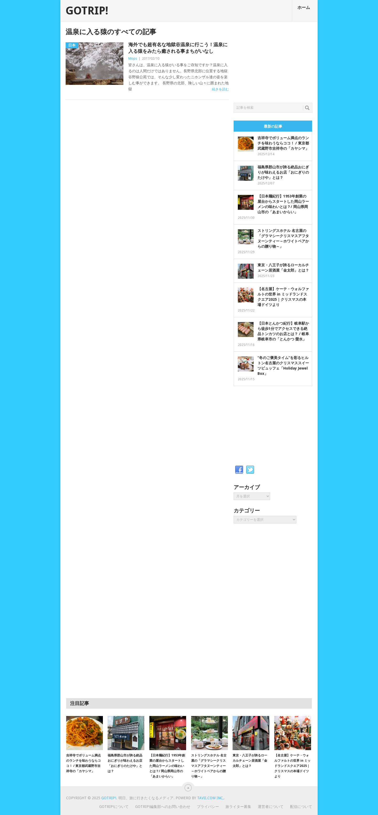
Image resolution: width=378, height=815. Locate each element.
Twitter (250, 470)
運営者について (271, 806)
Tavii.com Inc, (210, 798)
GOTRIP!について (114, 806)
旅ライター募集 (238, 806)
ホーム (303, 7)
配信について (301, 806)
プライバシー (208, 806)
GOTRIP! (87, 10)
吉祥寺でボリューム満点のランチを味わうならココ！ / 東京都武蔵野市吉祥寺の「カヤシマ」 (283, 143)
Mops (132, 58)
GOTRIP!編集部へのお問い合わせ (162, 806)
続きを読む (220, 89)
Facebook (239, 470)
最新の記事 (273, 126)
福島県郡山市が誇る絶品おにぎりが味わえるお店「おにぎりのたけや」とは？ (283, 172)
